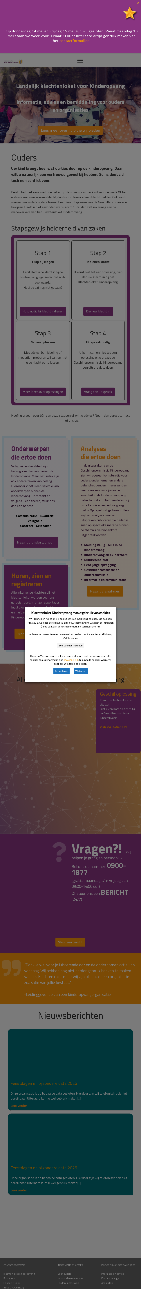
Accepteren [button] (61, 671)
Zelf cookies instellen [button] (71, 645)
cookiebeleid (71, 659)
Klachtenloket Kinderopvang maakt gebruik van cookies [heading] (70, 613)
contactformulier (74, 40)
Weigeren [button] (80, 671)
